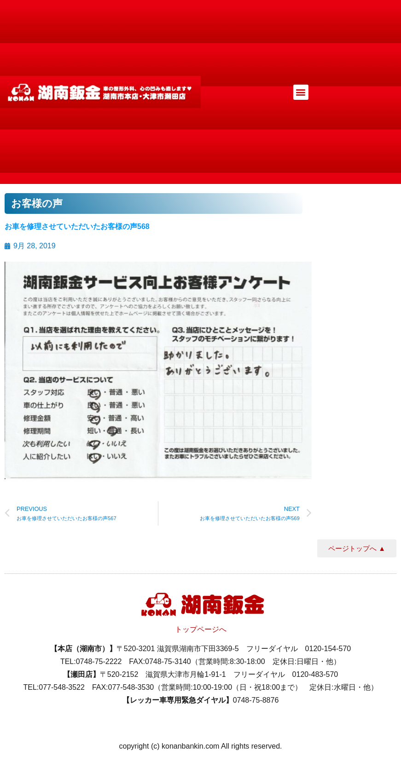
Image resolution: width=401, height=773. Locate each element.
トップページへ (201, 629)
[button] (300, 92)
